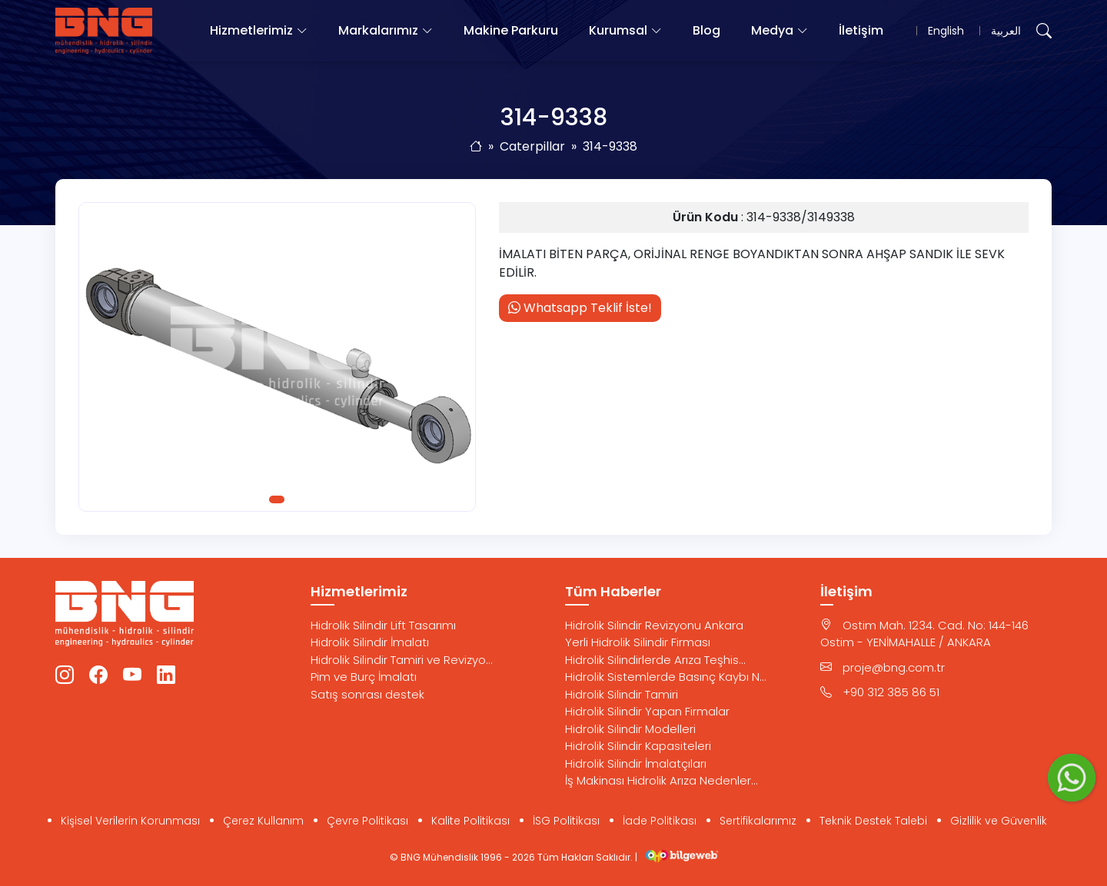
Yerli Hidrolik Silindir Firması (637, 642)
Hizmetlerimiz (251, 30)
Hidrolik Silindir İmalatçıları (635, 763)
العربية (1006, 30)
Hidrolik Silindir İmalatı (370, 642)
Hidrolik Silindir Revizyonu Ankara (654, 625)
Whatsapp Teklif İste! (580, 308)
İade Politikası (659, 820)
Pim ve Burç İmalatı (364, 677)
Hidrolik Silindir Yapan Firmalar (647, 711)
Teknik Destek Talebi (873, 820)
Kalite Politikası (470, 820)
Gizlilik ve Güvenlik (998, 820)
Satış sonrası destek (367, 694)
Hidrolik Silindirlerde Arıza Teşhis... (655, 660)
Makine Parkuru (511, 30)
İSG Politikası (566, 820)
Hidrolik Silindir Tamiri (621, 694)
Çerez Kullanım (263, 820)
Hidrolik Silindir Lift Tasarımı (383, 625)
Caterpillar (532, 146)
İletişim (861, 30)
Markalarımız (378, 30)
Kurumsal (618, 30)
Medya (772, 30)
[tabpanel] (277, 357)
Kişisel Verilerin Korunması (130, 820)
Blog (706, 30)
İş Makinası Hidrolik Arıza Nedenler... (661, 780)
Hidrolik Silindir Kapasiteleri (638, 746)
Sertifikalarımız (758, 820)
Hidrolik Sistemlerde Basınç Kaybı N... (665, 677)
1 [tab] (276, 499)
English (946, 30)
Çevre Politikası (367, 820)
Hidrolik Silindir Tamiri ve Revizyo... (402, 660)
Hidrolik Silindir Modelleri (630, 729)
